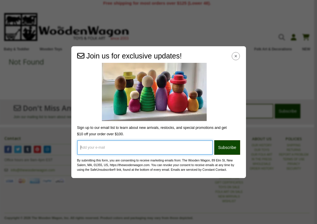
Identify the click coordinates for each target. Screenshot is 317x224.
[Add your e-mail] (145, 147)
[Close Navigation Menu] (235, 56)
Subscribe (227, 147)
